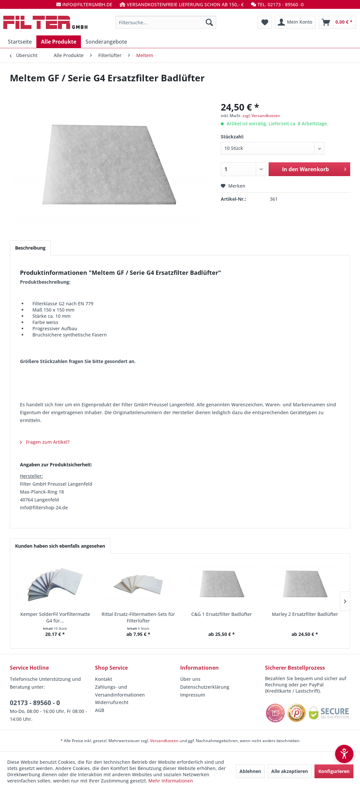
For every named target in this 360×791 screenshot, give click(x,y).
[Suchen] (209, 22)
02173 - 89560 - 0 (35, 703)
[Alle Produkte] (58, 41)
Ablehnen (250, 771)
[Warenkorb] (337, 22)
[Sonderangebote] (106, 41)
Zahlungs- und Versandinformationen (120, 691)
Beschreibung (30, 248)
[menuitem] (166, 22)
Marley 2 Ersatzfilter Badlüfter (305, 614)
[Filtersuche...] (166, 22)
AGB (99, 710)
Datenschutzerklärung (204, 687)
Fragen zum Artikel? (44, 442)
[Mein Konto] (295, 22)
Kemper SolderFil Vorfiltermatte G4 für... (55, 617)
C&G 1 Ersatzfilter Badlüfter (221, 614)
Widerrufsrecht (111, 702)
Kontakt (103, 679)
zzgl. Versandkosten (261, 115)
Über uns (190, 679)
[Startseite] (19, 41)
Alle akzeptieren (289, 771)
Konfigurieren (334, 771)
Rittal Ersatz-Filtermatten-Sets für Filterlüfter (138, 617)
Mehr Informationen (170, 781)
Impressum (192, 695)
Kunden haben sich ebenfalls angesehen (60, 546)
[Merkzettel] (265, 22)
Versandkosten (164, 740)
